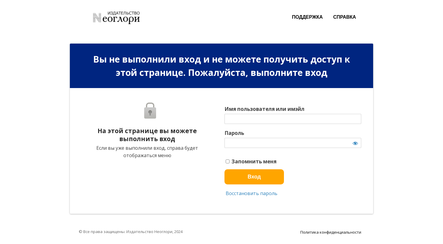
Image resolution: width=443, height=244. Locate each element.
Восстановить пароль (250, 193)
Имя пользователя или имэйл (264, 109)
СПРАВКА (344, 17)
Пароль (234, 133)
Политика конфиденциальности (330, 232)
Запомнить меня (251, 161)
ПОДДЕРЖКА (307, 17)
